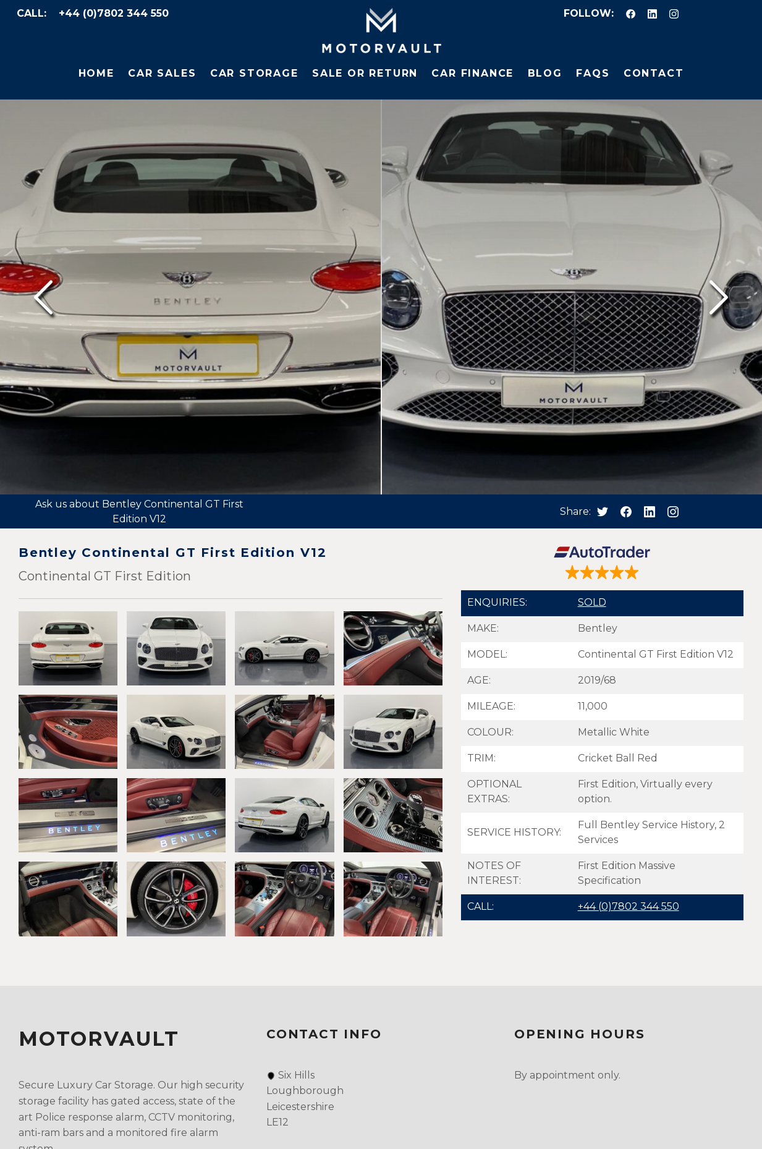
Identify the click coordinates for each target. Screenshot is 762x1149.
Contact (654, 73)
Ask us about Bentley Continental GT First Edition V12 (139, 511)
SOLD (592, 602)
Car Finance (472, 73)
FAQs (592, 73)
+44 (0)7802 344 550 (114, 13)
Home (96, 73)
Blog (545, 73)
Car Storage (254, 73)
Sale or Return (365, 73)
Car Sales (162, 73)
